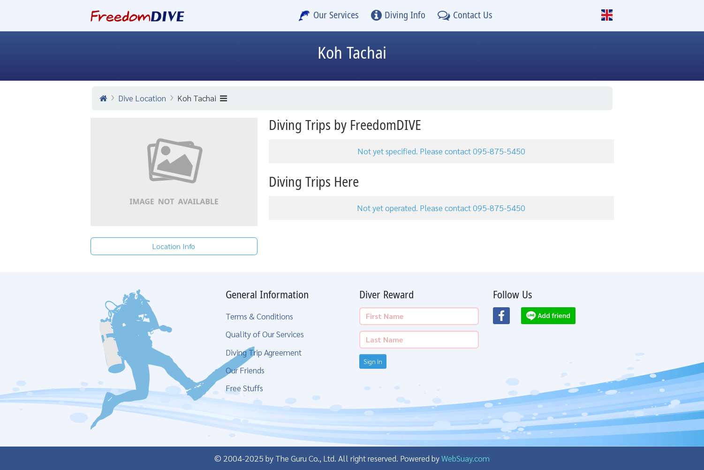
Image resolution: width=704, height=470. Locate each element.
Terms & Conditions (259, 316)
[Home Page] (138, 15)
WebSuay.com (465, 458)
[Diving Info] (398, 15)
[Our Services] (328, 15)
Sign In (372, 361)
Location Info (173, 246)
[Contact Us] (465, 15)
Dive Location (142, 97)
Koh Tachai (202, 97)
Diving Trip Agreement (264, 352)
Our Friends (245, 369)
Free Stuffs (244, 387)
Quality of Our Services (265, 333)
